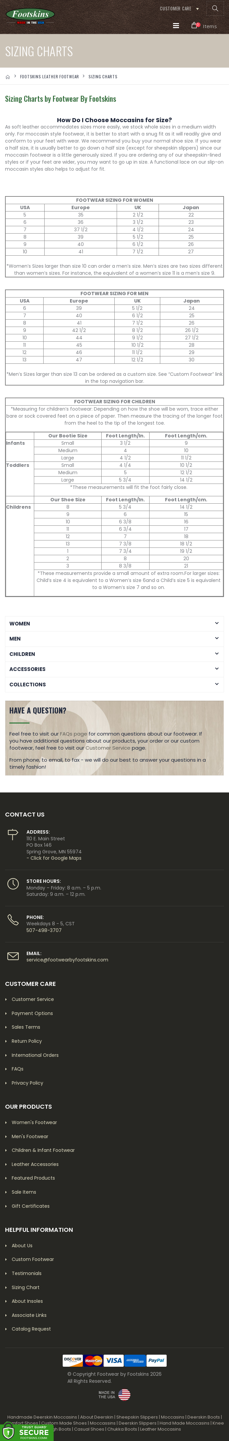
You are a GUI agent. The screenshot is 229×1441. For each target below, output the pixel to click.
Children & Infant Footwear (43, 1150)
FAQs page (73, 733)
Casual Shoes (89, 1429)
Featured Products (33, 1178)
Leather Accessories (35, 1164)
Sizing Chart (26, 1287)
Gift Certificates (31, 1206)
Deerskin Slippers (138, 1423)
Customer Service (107, 747)
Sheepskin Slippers (137, 1417)
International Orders (35, 1055)
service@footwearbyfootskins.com (67, 959)
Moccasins (172, 1417)
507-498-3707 (44, 930)
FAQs (17, 1069)
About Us (22, 1245)
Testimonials (27, 1273)
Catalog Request (31, 1329)
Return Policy (27, 1041)
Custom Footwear (33, 1259)
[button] (215, 8)
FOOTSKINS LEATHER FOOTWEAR (49, 76)
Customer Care (175, 8)
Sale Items (24, 1192)
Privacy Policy (27, 1083)
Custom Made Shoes (64, 1423)
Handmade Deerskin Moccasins (42, 1417)
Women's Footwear (34, 1122)
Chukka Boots (122, 1429)
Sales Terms (26, 1027)
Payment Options (32, 1013)
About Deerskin (96, 1417)
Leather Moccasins (160, 1429)
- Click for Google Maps (53, 858)
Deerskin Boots (203, 1417)
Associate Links (29, 1315)
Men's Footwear (30, 1136)
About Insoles (27, 1301)
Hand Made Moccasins (185, 1423)
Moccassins (103, 1423)
